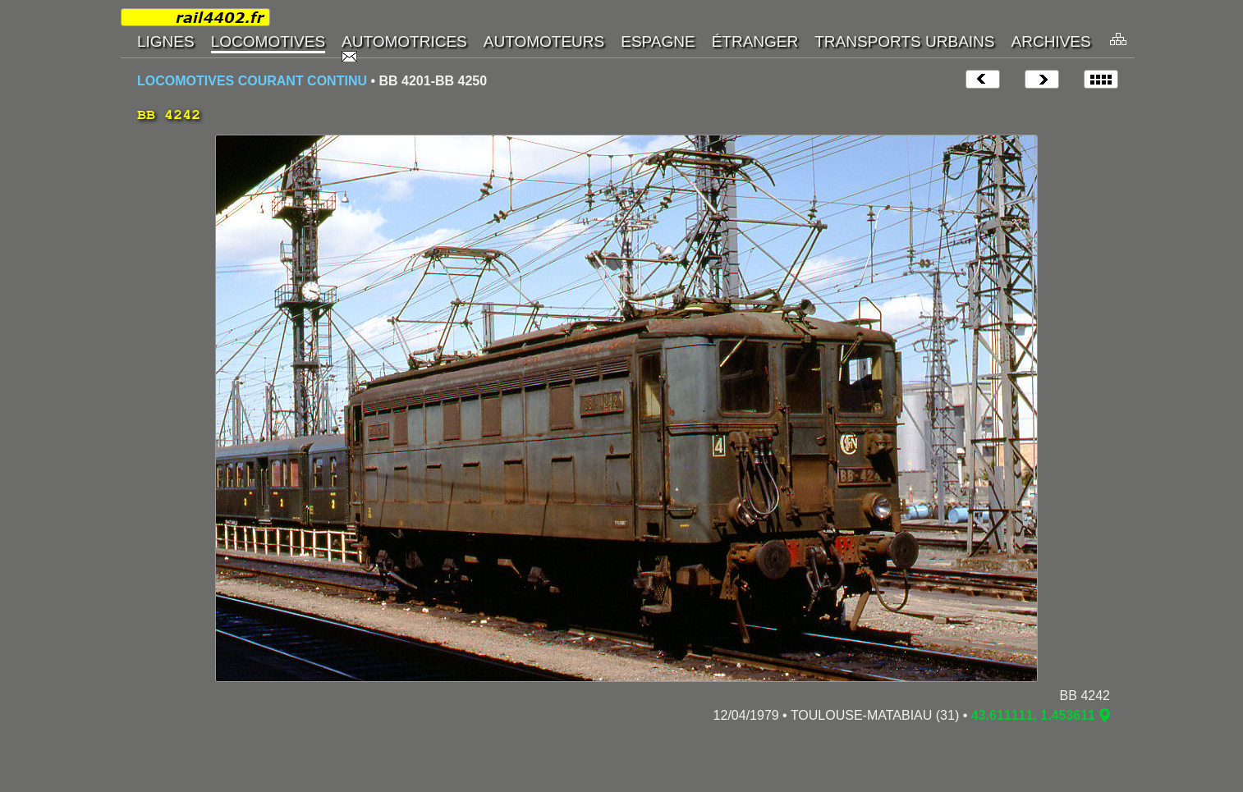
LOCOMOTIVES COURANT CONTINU (252, 81)
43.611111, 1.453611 (1033, 715)
